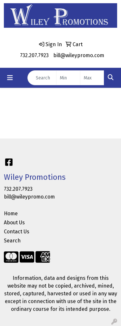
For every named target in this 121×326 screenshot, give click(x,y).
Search (12, 241)
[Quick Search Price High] (92, 77)
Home (11, 213)
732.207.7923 (34, 55)
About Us (14, 222)
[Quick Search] (41, 77)
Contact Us (16, 232)
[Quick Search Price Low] (68, 77)
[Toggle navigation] (10, 77)
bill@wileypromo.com (78, 55)
